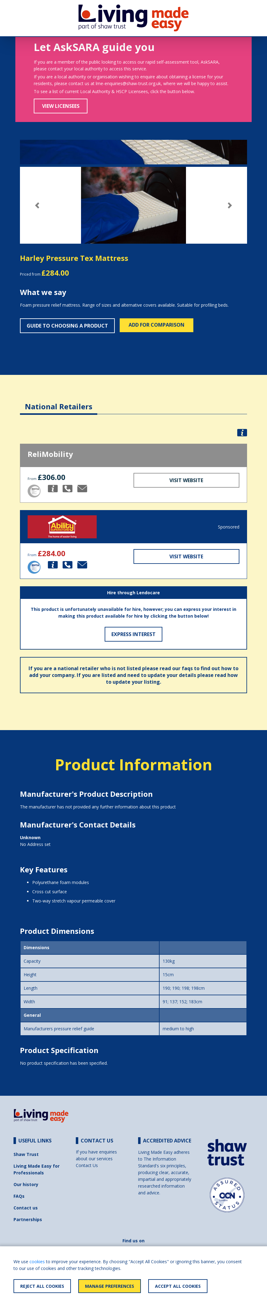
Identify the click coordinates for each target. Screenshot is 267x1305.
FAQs (19, 1196)
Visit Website (186, 480)
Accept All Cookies (178, 1286)
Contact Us (87, 1165)
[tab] (58, 402)
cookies (37, 1261)
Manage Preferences (109, 1286)
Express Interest (133, 634)
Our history (26, 1184)
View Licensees (60, 106)
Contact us (26, 1208)
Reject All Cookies (42, 1286)
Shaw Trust (26, 1154)
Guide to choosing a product (67, 325)
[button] (37, 205)
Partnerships (28, 1219)
